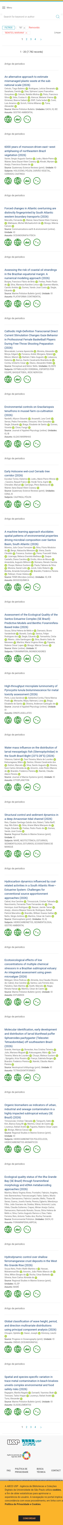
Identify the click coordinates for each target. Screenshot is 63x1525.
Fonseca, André (29, 354)
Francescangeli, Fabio (32, 1195)
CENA (7, 494)
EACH (48, 109)
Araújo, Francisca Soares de (17, 164)
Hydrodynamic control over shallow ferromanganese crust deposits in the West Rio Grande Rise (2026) (30, 1261)
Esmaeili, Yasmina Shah (43, 1392)
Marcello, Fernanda (13, 220)
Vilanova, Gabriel (12, 759)
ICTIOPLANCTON (21, 780)
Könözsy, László (48, 1333)
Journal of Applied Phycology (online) (29, 430)
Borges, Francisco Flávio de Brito (19, 281)
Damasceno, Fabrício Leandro (25, 1198)
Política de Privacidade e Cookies (23, 1504)
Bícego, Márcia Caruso (38, 645)
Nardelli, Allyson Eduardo (16, 418)
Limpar (57, 32)
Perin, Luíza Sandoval (14, 698)
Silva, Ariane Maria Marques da (36, 825)
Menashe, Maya (21, 700)
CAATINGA (20, 174)
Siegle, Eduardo (11, 424)
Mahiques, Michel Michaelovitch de (24, 223)
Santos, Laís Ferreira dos (41, 983)
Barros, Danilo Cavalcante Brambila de (34, 360)
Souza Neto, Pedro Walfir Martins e (20, 1269)
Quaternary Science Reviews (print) (28, 167)
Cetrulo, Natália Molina (28, 94)
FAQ (8, 1470)
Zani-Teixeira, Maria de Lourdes (38, 759)
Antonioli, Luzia (48, 1204)
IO (53, 109)
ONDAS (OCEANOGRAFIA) (25, 1342)
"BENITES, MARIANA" (16, 32)
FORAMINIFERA (21, 651)
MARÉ (16, 840)
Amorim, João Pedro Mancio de (38, 1271)
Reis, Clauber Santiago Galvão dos (20, 822)
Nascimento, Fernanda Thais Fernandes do (24, 904)
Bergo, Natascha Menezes (23, 550)
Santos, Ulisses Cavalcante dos (41, 762)
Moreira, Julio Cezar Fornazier (18, 547)
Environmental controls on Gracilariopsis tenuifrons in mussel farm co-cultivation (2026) (29, 411)
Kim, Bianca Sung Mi (13, 1124)
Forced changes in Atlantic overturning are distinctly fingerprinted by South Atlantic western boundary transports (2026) (30, 212)
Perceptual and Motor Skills (25, 366)
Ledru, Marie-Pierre (45, 158)
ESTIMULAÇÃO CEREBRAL (26, 369)
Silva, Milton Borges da (15, 1274)
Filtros (8, 27)
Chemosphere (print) (21, 919)
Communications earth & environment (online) (33, 229)
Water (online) (18, 648)
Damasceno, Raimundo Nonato (18, 1210)
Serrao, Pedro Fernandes (15, 421)
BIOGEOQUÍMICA (21, 580)
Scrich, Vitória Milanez (31, 103)
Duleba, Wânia (33, 1204)
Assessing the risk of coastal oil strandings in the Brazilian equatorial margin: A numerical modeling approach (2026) (30, 274)
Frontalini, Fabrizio (40, 1192)
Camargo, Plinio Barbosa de (37, 485)
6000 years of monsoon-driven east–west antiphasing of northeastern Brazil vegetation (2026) (29, 151)
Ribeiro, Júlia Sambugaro (19, 639)
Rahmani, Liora (36, 700)
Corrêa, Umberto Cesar (15, 363)
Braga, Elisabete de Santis (35, 424)
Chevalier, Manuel (12, 485)
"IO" (22, 27)
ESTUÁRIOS (42, 840)
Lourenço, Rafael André (15, 1127)
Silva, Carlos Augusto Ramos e (26, 1213)
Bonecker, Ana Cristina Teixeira (38, 1049)
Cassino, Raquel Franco (16, 482)
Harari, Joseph (31, 1333)
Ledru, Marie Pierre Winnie (43, 479)
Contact (56, 1470)
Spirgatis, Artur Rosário (16, 1058)
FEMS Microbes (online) (23, 577)
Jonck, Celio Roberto (40, 568)
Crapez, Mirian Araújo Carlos (41, 1207)
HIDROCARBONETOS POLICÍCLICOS (30, 1139)
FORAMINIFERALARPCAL (25, 1222)
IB (8, 433)
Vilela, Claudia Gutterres (15, 1207)
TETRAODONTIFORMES (24, 1070)
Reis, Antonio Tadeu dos (24, 1216)
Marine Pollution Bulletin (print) (26, 293)
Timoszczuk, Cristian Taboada (41, 901)
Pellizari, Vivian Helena (18, 574)
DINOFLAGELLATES (22, 713)
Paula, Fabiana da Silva (45, 565)
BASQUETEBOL (20, 372)
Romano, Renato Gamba (46, 562)
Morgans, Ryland (44, 354)
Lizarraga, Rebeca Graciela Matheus (24, 556)
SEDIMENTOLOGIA (13, 843)
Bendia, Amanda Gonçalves (17, 571)
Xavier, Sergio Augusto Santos (18, 158)
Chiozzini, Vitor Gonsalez (39, 421)
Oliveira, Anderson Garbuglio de (40, 703)
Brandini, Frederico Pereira (46, 571)
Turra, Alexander (12, 1398)
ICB (49, 577)
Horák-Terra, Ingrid (39, 482)
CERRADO (9, 174)
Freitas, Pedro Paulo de (33, 828)
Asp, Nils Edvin (11, 825)
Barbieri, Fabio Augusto (33, 357)
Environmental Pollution (23, 1219)
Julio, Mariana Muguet (14, 1052)
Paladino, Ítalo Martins (14, 986)
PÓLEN (28, 171)
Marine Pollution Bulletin (23, 109)
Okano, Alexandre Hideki (40, 363)
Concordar (29, 1518)
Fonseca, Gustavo (24, 553)
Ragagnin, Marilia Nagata (16, 1392)
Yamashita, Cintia (48, 636)
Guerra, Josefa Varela (21, 1201)
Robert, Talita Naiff (46, 822)
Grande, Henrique (12, 1049)
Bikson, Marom (11, 357)
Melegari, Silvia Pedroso (15, 980)
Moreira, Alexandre (45, 351)
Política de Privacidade (21, 1470)
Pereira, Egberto (39, 1201)
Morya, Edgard (11, 354)
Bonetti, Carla (25, 633)
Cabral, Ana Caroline (13, 901)
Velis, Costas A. (20, 97)
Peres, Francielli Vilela (47, 553)
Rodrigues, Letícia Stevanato (42, 88)
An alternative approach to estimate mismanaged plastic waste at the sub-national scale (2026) (27, 81)
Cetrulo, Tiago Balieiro (14, 88)
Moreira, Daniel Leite (17, 568)
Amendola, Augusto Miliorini (17, 562)
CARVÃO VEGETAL (41, 171)
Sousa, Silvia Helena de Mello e (18, 630)
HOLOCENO (19, 171)
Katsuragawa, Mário (13, 762)
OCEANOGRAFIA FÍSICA (24, 235)
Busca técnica (41, 1470)
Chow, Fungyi (21, 427)
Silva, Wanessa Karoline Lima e (25, 284)
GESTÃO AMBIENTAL (23, 112)
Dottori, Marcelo (15, 765)
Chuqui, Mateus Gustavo (19, 565)
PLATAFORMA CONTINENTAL (27, 296)
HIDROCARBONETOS (23, 922)
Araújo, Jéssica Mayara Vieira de (19, 910)
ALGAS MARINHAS (22, 437)
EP (18, 1284)
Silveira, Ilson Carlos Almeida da (19, 1277)
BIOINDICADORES (37, 651)
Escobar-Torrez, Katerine (15, 479)
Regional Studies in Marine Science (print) (31, 834)
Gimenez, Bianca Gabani (15, 100)
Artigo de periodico (14, 63)
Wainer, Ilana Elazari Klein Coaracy (20, 161)
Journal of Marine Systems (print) (27, 777)
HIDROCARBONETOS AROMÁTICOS (21, 1142)
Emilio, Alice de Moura (41, 559)
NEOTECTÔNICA (27, 840)
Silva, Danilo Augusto (36, 765)
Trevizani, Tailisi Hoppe (15, 1395)
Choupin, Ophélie (12, 1333)
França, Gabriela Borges (42, 1058)
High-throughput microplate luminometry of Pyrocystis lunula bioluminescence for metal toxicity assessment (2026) (31, 690)
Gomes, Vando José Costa (34, 287)
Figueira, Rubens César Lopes (43, 1127)
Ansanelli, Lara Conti (40, 418)
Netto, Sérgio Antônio (14, 916)
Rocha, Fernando (43, 1216)
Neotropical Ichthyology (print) (26, 1067)
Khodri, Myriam (47, 161)
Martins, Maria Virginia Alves (30, 642)
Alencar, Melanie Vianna (42, 97)
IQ (46, 919)
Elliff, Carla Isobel (39, 100)
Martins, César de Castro (39, 916)
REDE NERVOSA (35, 372)
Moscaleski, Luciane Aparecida (18, 351)
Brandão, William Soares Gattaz (39, 913)
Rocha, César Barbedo (39, 1274)
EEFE (53, 366)
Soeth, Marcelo (36, 986)
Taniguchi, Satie (43, 1121)
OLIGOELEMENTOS (22, 1405)
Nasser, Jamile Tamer (42, 907)
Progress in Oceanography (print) (27, 1339)
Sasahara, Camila (12, 91)
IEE (56, 109)
